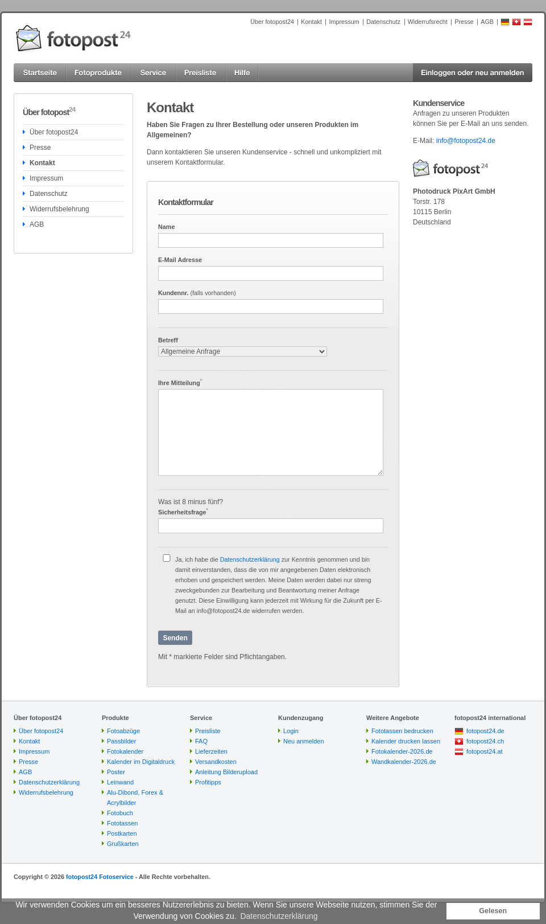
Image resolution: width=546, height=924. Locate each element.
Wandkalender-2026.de (403, 761)
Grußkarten (123, 843)
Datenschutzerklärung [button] (278, 916)
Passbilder (121, 741)
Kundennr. (197, 292)
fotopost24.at (484, 751)
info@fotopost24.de (465, 141)
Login (291, 730)
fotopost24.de (485, 730)
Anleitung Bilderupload (226, 771)
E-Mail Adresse (180, 259)
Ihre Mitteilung (180, 382)
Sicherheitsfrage (183, 512)
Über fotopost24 (272, 21)
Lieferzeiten (211, 751)
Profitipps (208, 782)
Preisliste (208, 730)
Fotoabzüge (123, 730)
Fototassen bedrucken (402, 730)
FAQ (201, 741)
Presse (464, 21)
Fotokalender (125, 751)
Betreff (168, 340)
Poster (116, 771)
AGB (487, 21)
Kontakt (311, 21)
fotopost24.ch (485, 741)
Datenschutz (383, 21)
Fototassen (122, 823)
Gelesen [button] (493, 911)
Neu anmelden (303, 741)
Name (166, 226)
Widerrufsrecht (428, 21)
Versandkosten (216, 761)
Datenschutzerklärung (250, 559)
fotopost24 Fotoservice (100, 876)
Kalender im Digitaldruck (141, 761)
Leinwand (120, 782)
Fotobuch (120, 812)
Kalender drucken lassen (405, 741)
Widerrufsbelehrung (59, 209)
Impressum (344, 21)
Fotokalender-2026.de (402, 751)
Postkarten (122, 833)
